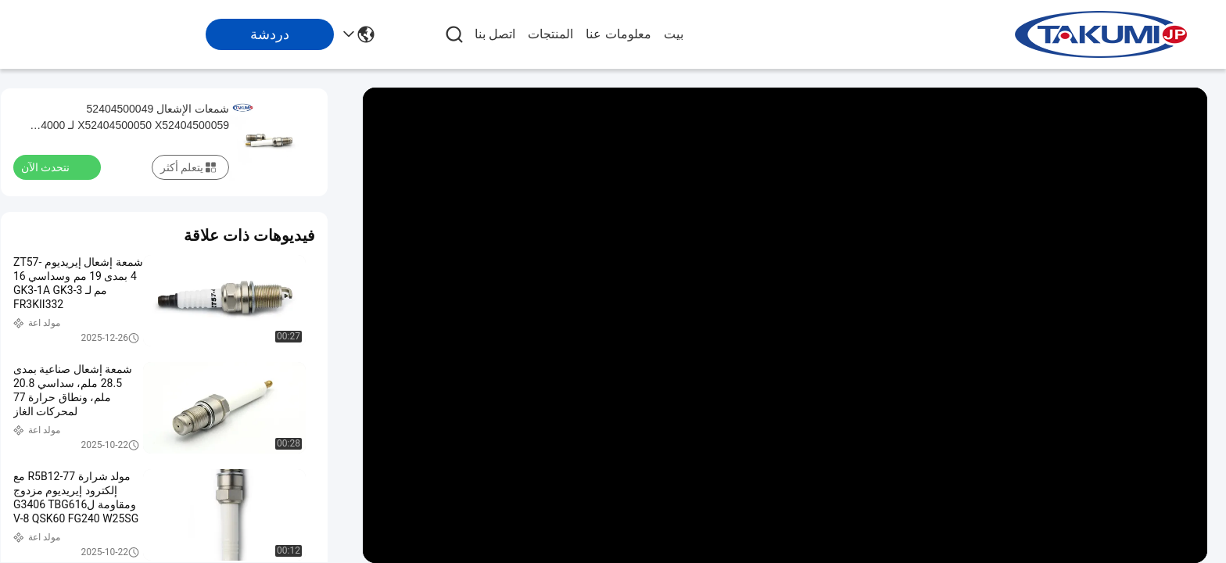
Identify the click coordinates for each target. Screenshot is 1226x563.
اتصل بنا (495, 34)
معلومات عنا (618, 34)
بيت (673, 34)
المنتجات (550, 34)
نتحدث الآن (54, 166)
